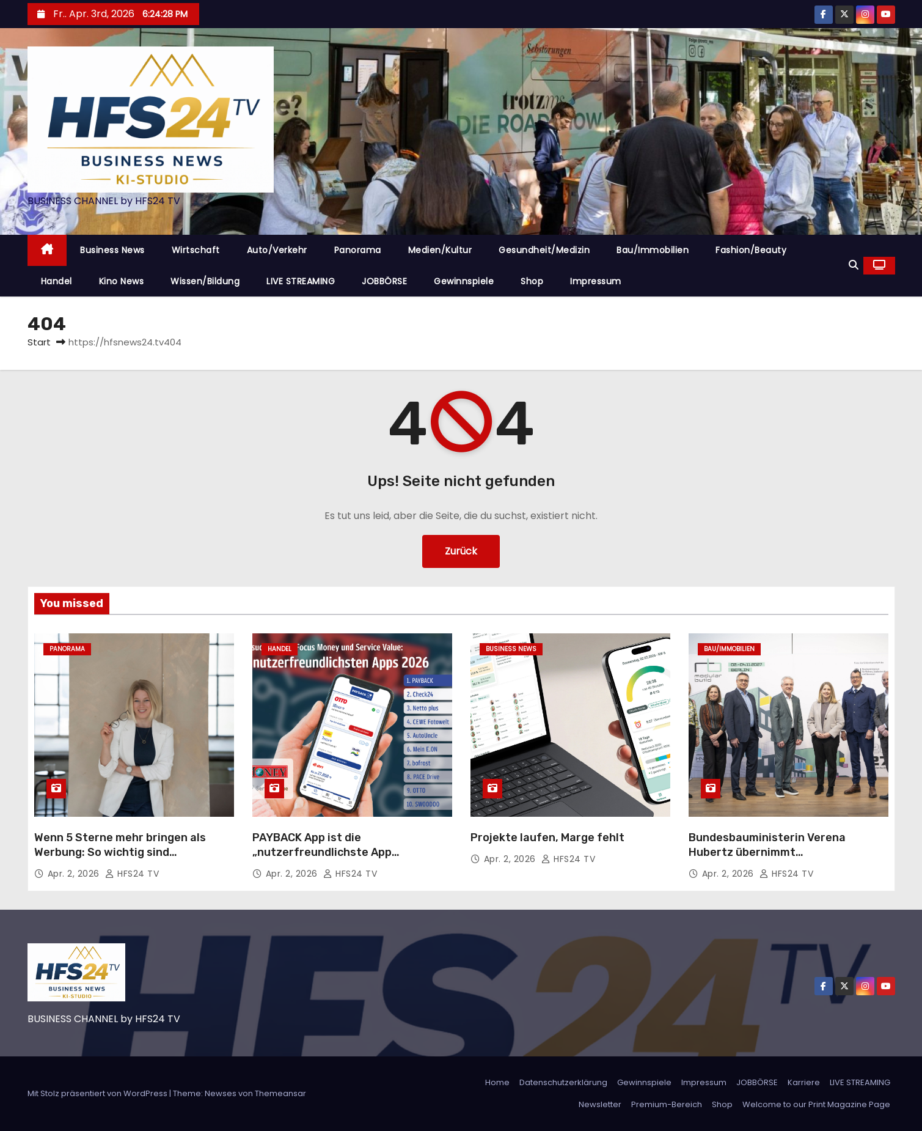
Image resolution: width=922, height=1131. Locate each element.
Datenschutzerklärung (563, 1082)
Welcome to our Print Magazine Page (816, 1104)
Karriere (804, 1082)
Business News (112, 250)
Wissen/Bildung (205, 281)
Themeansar (280, 1093)
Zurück (461, 551)
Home (497, 1082)
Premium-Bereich (666, 1104)
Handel (56, 281)
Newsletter (600, 1104)
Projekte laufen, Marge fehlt (547, 837)
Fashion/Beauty (750, 250)
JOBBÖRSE (384, 281)
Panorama (357, 250)
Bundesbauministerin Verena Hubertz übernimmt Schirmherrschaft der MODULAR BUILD (775, 859)
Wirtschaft (196, 250)
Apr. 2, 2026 (75, 874)
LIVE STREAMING (300, 281)
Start (39, 342)
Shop (532, 281)
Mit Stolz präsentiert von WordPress (98, 1093)
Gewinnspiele (464, 281)
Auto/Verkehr (277, 250)
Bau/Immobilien (652, 250)
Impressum (595, 281)
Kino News (121, 281)
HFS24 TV (132, 874)
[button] (853, 265)
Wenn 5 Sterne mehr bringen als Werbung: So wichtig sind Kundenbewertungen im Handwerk (127, 852)
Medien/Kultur (440, 250)
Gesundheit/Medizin (544, 250)
